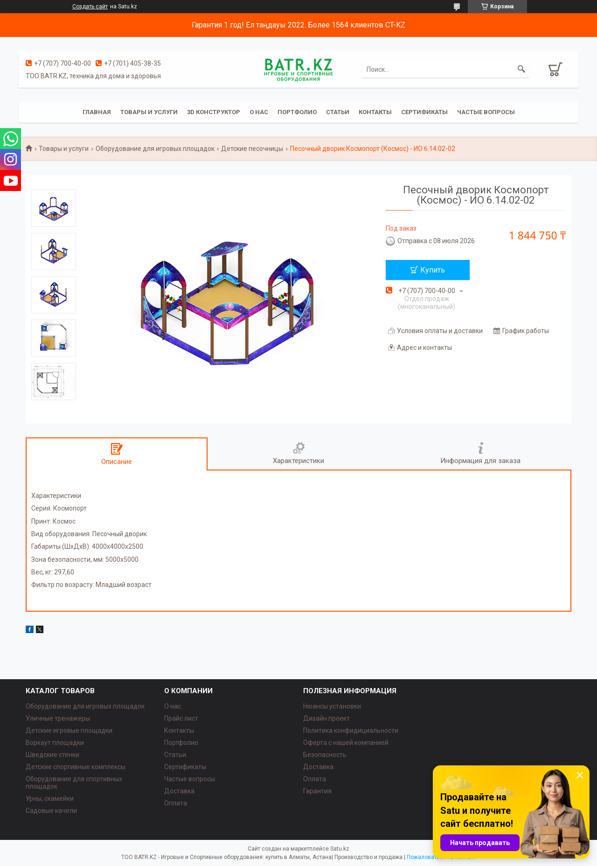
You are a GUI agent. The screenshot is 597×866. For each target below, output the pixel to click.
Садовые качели (51, 810)
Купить (432, 270)
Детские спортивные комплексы (75, 767)
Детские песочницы (252, 148)
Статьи (337, 112)
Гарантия (317, 791)
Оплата (175, 803)
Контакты (375, 112)
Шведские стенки (52, 754)
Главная (97, 112)
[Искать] (521, 69)
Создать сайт (90, 6)
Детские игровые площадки (69, 730)
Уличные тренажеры (58, 718)
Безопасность (325, 754)
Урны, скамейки (50, 798)
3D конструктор (213, 112)
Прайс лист (181, 718)
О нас (259, 112)
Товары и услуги (149, 112)
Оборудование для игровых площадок (155, 148)
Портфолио (297, 112)
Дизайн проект (326, 718)
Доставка (179, 791)
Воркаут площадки (55, 742)
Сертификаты (424, 112)
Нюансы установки (332, 706)
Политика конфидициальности (350, 730)
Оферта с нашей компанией (346, 742)
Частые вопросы (486, 112)
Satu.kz (339, 849)
